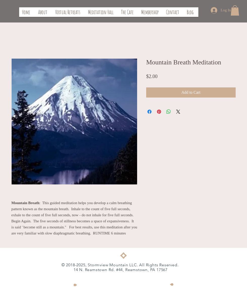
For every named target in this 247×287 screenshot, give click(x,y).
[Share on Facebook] (149, 112)
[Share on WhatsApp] (169, 112)
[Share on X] (178, 112)
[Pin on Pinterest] (159, 112)
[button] (235, 10)
